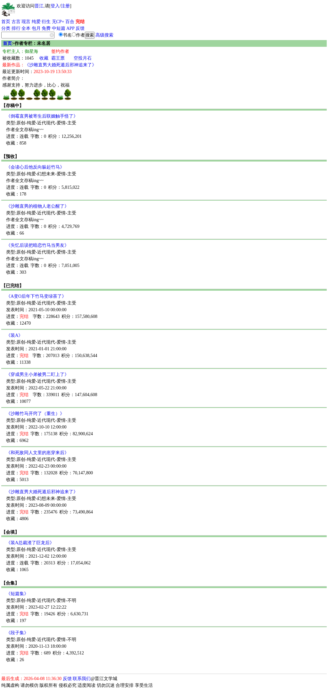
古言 (16, 21)
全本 (25, 28)
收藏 (43, 58)
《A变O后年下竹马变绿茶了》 (36, 296)
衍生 (46, 21)
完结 (80, 21)
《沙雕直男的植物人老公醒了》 (37, 206)
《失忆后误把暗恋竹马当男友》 (37, 245)
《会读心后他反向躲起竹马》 (35, 167)
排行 (16, 28)
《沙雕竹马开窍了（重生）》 (35, 413)
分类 (5, 28)
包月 (36, 28)
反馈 (80, 28)
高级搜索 (104, 35)
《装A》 (14, 335)
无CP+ (58, 21)
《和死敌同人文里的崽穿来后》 (37, 452)
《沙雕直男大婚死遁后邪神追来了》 (60, 64)
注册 (65, 6)
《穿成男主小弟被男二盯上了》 (37, 374)
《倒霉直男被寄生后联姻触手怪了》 (42, 116)
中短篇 (58, 28)
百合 (69, 21)
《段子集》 (17, 632)
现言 (25, 21)
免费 (46, 28)
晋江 (39, 6)
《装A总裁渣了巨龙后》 (30, 542)
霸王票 (58, 58)
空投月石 (83, 58)
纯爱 (36, 21)
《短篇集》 (17, 593)
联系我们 (82, 678)
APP (70, 28)
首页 (5, 21)
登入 (55, 6)
